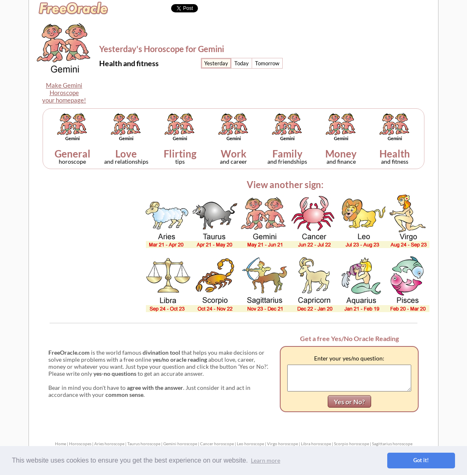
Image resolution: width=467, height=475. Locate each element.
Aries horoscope (109, 443)
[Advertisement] (369, 51)
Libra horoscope (316, 443)
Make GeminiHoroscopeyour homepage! (64, 92)
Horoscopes (80, 443)
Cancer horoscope (217, 443)
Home (60, 443)
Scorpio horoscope (351, 443)
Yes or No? (349, 402)
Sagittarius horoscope (392, 443)
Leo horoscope (250, 443)
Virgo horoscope (282, 443)
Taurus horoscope (143, 443)
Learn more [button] (265, 460)
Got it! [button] (421, 460)
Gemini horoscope (180, 443)
